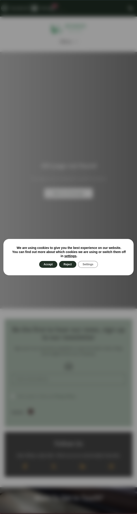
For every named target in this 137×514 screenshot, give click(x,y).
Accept (48, 264)
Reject (68, 264)
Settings (88, 264)
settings (70, 256)
